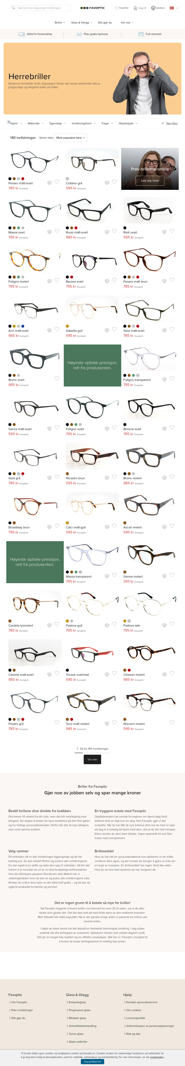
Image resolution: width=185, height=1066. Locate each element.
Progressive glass (79, 1010)
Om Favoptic (19, 1002)
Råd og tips (133, 1034)
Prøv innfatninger (22, 1010)
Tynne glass (76, 1034)
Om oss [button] (125, 22)
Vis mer (92, 759)
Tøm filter (169, 123)
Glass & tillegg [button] (80, 22)
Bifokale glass (77, 1018)
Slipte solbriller (78, 1042)
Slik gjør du (105, 22)
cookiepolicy (157, 1057)
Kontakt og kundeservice (141, 1002)
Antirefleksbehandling (82, 1026)
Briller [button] (58, 22)
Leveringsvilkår (135, 1018)
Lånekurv (158, 8)
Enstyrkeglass (77, 1002)
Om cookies (133, 1010)
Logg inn (140, 8)
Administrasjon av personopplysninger (150, 1026)
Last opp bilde (150, 181)
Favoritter (121, 8)
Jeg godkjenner (92, 1061)
